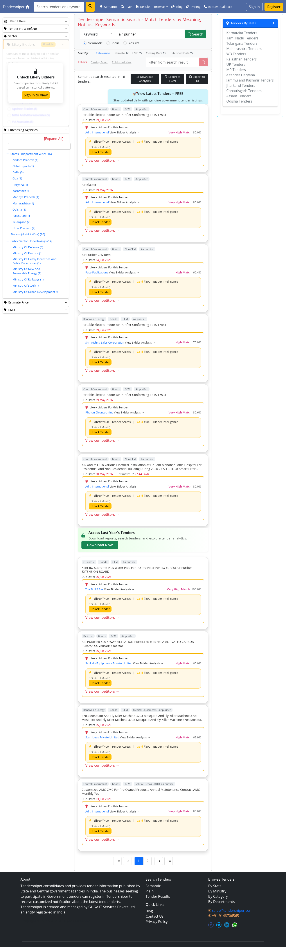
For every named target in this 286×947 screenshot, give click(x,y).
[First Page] (117, 861)
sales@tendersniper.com (232, 910)
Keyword (90, 34)
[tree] (39, 219)
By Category (218, 896)
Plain (127, 7)
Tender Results (158, 896)
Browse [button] (159, 7)
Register (274, 6)
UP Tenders (235, 64)
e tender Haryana (240, 75)
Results (143, 7)
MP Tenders (236, 69)
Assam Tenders (238, 96)
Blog (176, 7)
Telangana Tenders (241, 43)
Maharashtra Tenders (244, 48)
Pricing (193, 7)
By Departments (221, 901)
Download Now (100, 545)
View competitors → (102, 160)
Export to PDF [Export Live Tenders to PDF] (197, 79)
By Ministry (217, 891)
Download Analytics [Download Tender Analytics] (145, 79)
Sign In (254, 6)
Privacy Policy (157, 921)
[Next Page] (159, 861)
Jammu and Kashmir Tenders (250, 80)
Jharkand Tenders (240, 85)
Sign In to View (36, 95)
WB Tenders (236, 53)
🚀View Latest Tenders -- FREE (158, 97)
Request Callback (218, 7)
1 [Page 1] (139, 860)
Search (195, 34)
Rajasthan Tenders (241, 59)
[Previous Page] (127, 861)
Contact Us (155, 916)
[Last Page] (168, 861)
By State (215, 885)
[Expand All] (53, 138)
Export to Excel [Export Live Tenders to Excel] (172, 79)
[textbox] (39, 146)
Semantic (108, 7)
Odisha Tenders (239, 101)
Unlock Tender (100, 152)
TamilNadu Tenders (242, 38)
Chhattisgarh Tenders (243, 90)
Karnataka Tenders (241, 32)
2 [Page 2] (147, 860)
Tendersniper (16, 6)
